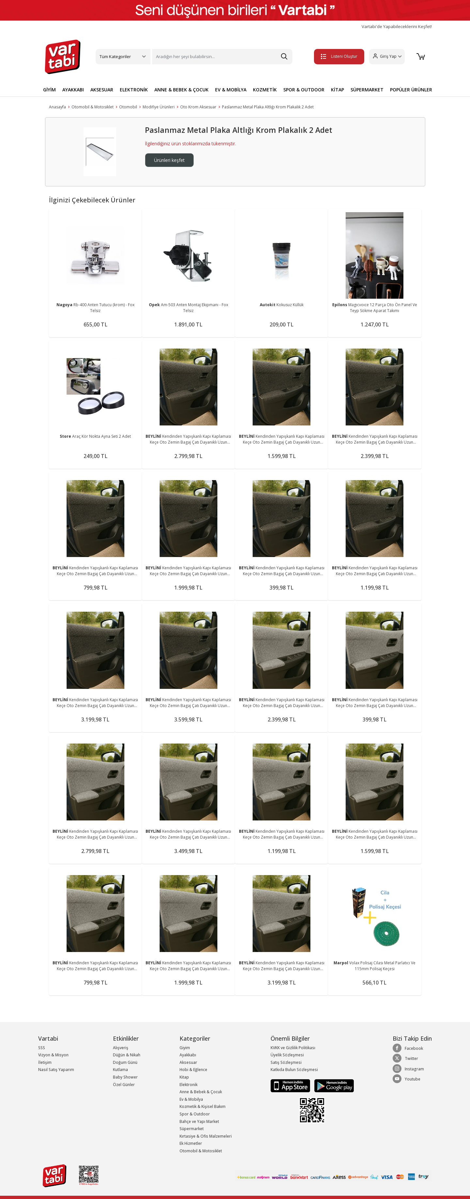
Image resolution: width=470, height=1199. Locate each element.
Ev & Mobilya (191, 1099)
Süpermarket (192, 1128)
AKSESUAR (101, 90)
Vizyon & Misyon (53, 1055)
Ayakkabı (188, 1055)
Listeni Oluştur (339, 56)
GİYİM (49, 90)
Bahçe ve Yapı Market (199, 1121)
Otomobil (128, 107)
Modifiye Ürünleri (159, 107)
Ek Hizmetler (191, 1143)
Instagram (408, 1069)
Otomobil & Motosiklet (92, 107)
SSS (41, 1047)
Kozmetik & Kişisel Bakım (203, 1106)
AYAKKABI (73, 90)
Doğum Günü (125, 1062)
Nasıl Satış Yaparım (56, 1069)
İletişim (45, 1062)
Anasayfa (57, 107)
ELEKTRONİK (134, 90)
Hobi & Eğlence (193, 1069)
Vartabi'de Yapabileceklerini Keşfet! (397, 26)
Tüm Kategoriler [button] (115, 56)
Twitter (405, 1058)
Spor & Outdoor (195, 1114)
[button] (387, 56)
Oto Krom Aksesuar (198, 107)
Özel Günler (124, 1084)
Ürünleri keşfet (169, 160)
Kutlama (120, 1069)
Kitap (184, 1077)
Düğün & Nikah (126, 1055)
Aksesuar (188, 1062)
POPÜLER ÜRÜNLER (411, 90)
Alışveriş (120, 1047)
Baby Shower (125, 1077)
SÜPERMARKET (367, 90)
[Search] (222, 56)
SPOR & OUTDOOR (303, 90)
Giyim (185, 1047)
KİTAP (337, 90)
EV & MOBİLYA (230, 90)
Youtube (406, 1079)
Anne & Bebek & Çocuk (201, 1092)
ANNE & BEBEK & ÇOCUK (181, 90)
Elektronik (188, 1084)
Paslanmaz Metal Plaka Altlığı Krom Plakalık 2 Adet (268, 107)
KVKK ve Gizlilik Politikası (293, 1047)
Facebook (408, 1048)
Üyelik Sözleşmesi (287, 1055)
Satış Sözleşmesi (286, 1062)
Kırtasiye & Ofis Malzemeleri (206, 1136)
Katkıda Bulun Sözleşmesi (294, 1069)
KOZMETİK (265, 90)
